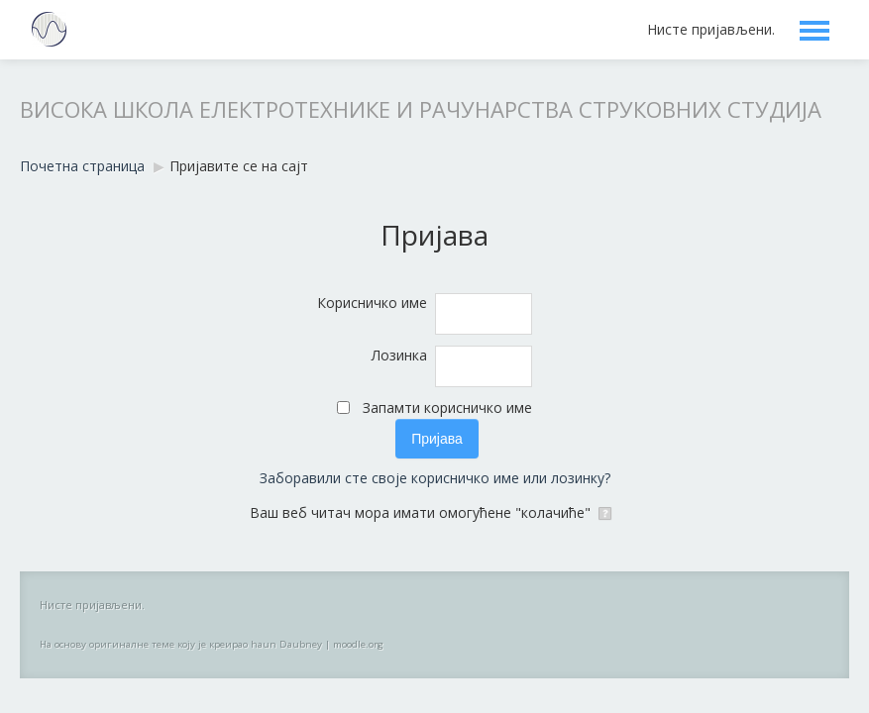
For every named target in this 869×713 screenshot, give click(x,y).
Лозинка (399, 355)
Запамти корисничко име (447, 407)
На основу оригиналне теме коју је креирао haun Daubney (181, 644)
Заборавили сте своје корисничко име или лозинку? (435, 477)
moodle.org (358, 644)
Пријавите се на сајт (238, 165)
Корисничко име (372, 302)
